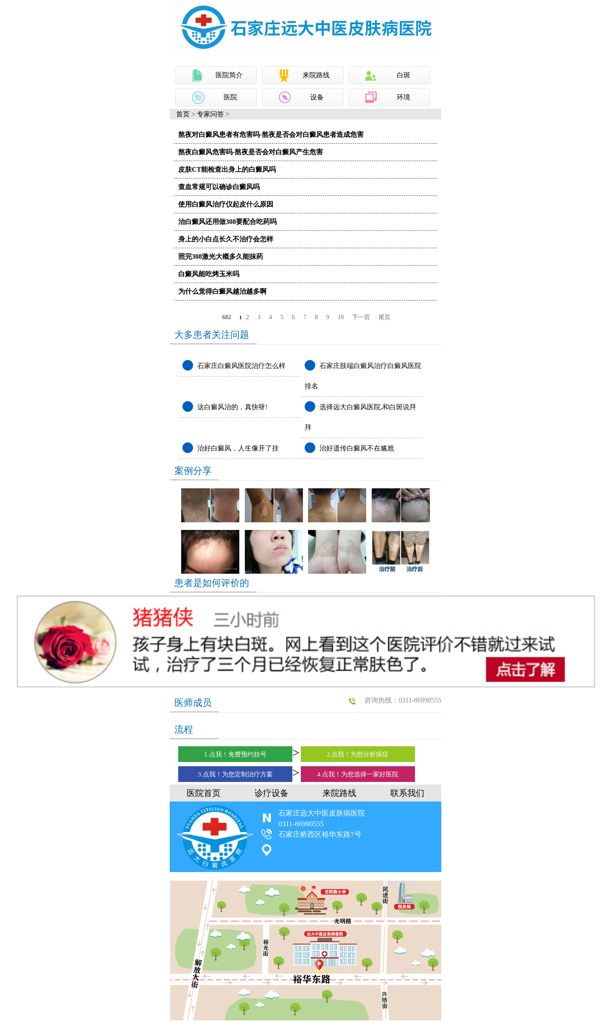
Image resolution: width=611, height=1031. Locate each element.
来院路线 (316, 75)
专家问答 (210, 114)
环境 (403, 97)
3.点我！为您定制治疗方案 (235, 774)
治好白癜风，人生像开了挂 (238, 448)
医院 (230, 97)
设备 (317, 97)
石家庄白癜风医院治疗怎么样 (241, 365)
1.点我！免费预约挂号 (235, 754)
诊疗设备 (272, 793)
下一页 (361, 317)
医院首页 (204, 793)
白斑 (403, 75)
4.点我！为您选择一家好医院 (357, 774)
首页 (183, 114)
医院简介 (229, 75)
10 (341, 317)
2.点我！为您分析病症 (358, 754)
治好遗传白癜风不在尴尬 (357, 448)
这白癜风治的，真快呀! (232, 407)
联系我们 (407, 793)
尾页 (384, 317)
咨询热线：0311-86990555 (402, 700)
